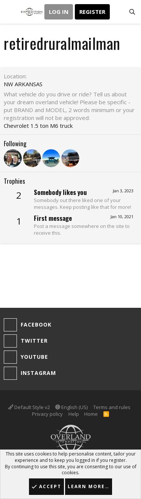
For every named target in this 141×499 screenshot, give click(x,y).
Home (91, 414)
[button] (10, 12)
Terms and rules (111, 407)
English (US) (71, 407)
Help (73, 414)
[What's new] (117, 12)
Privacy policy (47, 414)
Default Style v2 (29, 407)
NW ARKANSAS (23, 84)
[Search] (132, 12)
